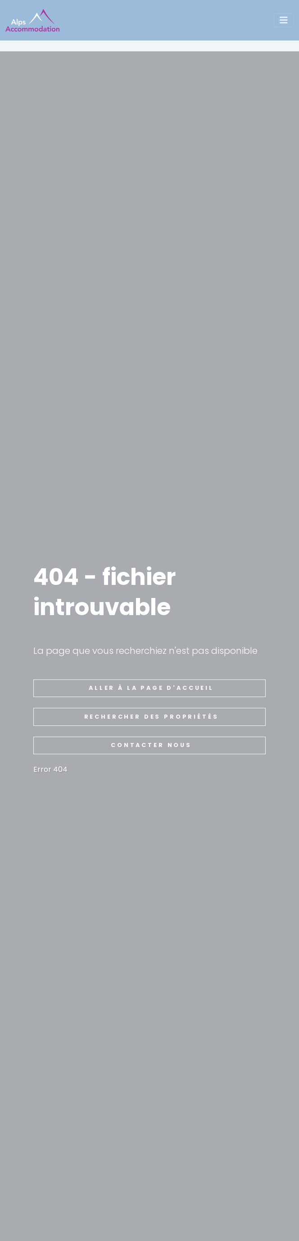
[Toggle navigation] (284, 20)
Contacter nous (151, 745)
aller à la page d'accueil (151, 688)
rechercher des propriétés (151, 716)
